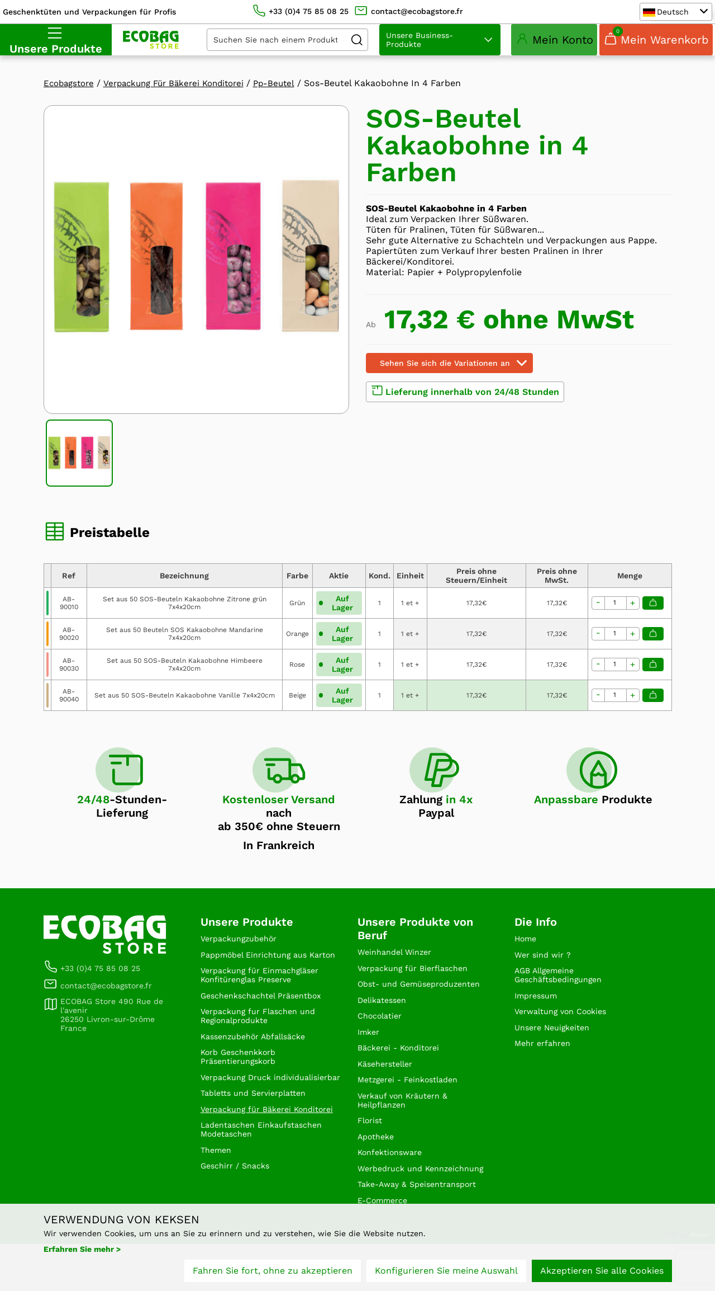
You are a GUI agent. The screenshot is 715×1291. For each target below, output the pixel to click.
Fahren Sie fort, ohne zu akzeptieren (272, 1273)
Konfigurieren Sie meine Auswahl (446, 1273)
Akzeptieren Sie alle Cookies (602, 1273)
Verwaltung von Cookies (566, 1028)
